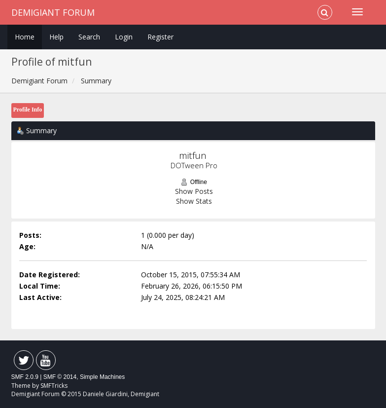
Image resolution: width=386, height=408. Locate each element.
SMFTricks (54, 385)
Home (25, 36)
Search (89, 36)
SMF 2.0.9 (24, 376)
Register (160, 36)
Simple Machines (102, 376)
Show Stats (194, 201)
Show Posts (194, 191)
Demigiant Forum (53, 12)
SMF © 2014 (60, 376)
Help (56, 36)
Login (124, 36)
